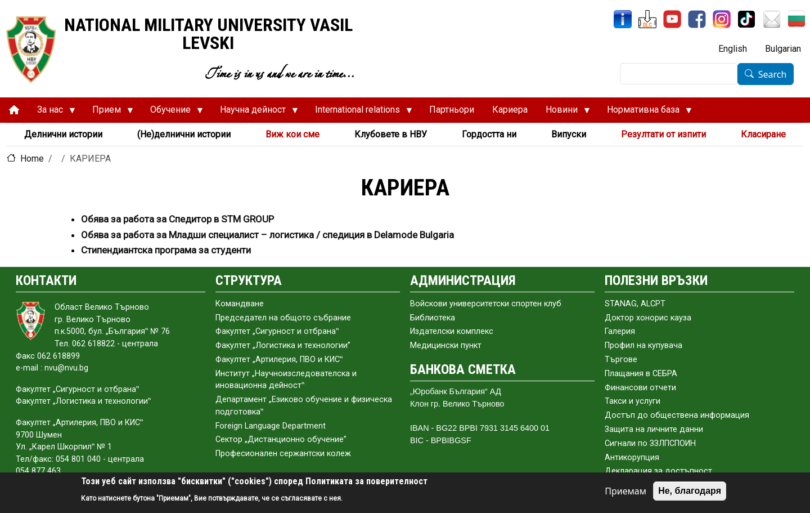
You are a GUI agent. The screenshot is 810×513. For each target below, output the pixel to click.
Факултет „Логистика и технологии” (282, 345)
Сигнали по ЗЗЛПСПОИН (650, 443)
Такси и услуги (632, 401)
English (732, 48)
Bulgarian (783, 48)
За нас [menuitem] (51, 112)
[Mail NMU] (771, 19)
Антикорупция (632, 457)
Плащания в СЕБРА (641, 373)
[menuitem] (14, 110)
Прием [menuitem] (108, 112)
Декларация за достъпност (658, 471)
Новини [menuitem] (563, 112)
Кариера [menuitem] (510, 109)
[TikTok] (746, 19)
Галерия (620, 331)
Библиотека (432, 318)
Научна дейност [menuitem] (254, 112)
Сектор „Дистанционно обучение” (280, 439)
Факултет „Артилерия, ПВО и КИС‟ (279, 359)
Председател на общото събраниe (283, 318)
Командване (239, 304)
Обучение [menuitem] (172, 112)
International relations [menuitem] (359, 112)
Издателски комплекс (451, 331)
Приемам (625, 491)
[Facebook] (697, 19)
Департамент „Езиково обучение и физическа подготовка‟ (303, 406)
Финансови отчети (640, 387)
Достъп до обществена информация (677, 415)
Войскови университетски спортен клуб (485, 304)
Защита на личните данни (654, 429)
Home (32, 158)
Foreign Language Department (270, 426)
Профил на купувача (643, 345)
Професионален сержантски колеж (283, 453)
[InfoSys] (622, 19)
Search (772, 74)
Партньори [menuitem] (451, 109)
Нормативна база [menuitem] (645, 112)
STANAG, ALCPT (635, 304)
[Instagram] (721, 19)
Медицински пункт (446, 345)
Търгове (621, 359)
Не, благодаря (689, 491)
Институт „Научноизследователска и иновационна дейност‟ (286, 380)
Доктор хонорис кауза (648, 318)
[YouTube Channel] (672, 19)
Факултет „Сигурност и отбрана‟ (277, 331)
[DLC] (647, 19)
